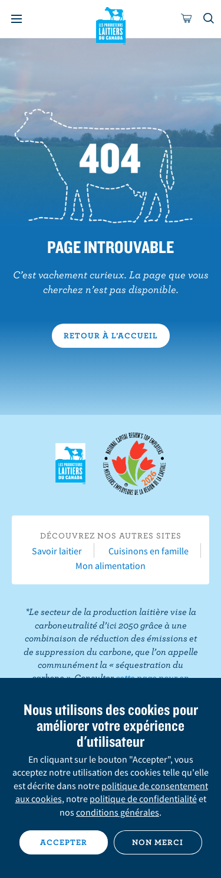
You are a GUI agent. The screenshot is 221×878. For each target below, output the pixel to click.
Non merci (157, 842)
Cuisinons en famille (148, 551)
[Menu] (16, 19)
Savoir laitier (57, 551)
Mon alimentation (110, 565)
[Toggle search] (209, 19)
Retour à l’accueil (111, 335)
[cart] (187, 19)
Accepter (63, 842)
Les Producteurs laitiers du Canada (110, 24)
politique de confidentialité (143, 798)
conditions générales (117, 812)
